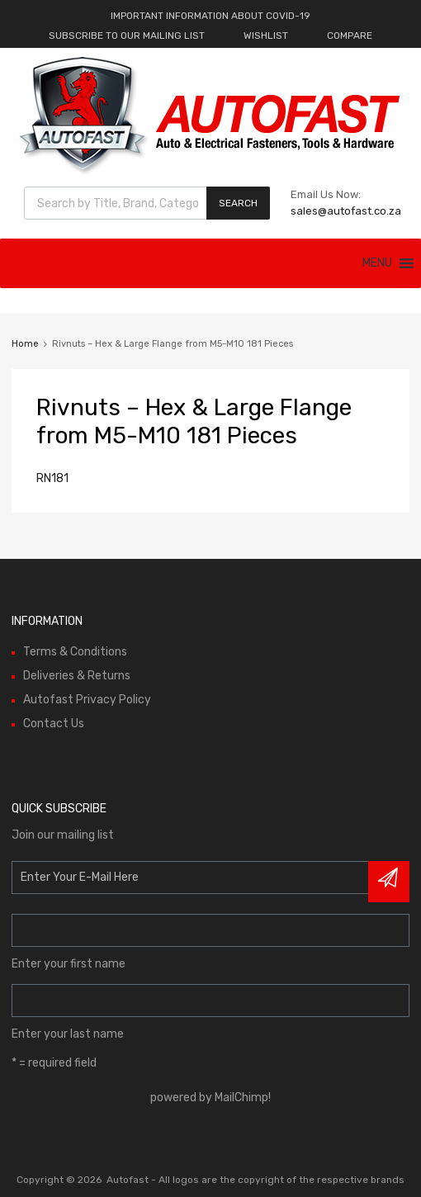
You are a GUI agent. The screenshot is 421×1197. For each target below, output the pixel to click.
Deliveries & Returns (76, 676)
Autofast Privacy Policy (87, 700)
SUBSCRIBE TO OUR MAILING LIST (127, 35)
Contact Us (53, 724)
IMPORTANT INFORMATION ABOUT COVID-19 (210, 15)
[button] (377, 263)
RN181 (52, 478)
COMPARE (349, 35)
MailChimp (241, 1098)
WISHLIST (266, 35)
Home (25, 343)
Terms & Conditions (75, 652)
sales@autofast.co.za (346, 211)
